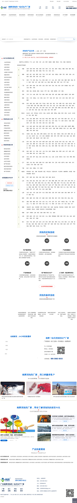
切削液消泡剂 (53, 39)
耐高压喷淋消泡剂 (8, 166)
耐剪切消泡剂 (7, 153)
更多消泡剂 (7, 115)
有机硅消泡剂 (7, 123)
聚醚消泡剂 (6, 125)
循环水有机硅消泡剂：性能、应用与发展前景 (64, 425)
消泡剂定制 (9, 183)
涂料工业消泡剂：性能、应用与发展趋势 (11, 435)
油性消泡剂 (6, 158)
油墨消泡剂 (7, 105)
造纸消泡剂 (7, 79)
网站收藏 (51, 1)
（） (45, 501)
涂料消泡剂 (46, 39)
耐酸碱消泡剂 (7, 151)
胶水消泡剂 (7, 69)
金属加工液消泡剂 (8, 72)
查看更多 (4, 440)
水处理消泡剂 (34, 39)
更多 (69, 456)
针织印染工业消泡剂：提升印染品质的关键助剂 (64, 416)
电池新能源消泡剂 (8, 92)
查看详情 (65, 421)
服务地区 (11, 39)
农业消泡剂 (7, 84)
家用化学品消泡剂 (8, 102)
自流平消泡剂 (7, 161)
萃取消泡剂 (7, 95)
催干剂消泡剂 (7, 171)
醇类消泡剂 (6, 133)
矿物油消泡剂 (7, 128)
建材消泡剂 (7, 97)
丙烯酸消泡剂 (7, 138)
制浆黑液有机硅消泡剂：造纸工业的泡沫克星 (64, 434)
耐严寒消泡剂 (7, 163)
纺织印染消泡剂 (8, 77)
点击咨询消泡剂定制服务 (47, 286)
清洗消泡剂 (40, 39)
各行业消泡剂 (66, 1)
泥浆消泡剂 (7, 100)
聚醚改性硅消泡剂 (8, 130)
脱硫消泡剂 (7, 74)
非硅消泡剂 (6, 135)
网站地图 (58, 1)
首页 (7, 39)
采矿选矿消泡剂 (8, 87)
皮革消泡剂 (7, 112)
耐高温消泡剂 (7, 148)
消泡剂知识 (74, 1)
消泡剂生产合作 (9, 185)
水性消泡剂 (6, 156)
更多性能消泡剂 (7, 169)
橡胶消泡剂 (7, 107)
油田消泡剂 (7, 82)
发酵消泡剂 (7, 89)
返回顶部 (74, 501)
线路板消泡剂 (7, 110)
